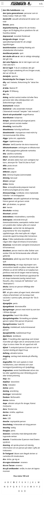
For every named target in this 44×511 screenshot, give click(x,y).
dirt (4, 207)
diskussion (7, 228)
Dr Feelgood (8, 453)
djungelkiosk (8, 306)
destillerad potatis (11, 53)
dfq (4, 82)
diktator (6, 144)
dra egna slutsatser (11, 462)
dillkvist (6, 172)
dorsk (5, 415)
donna (5, 400)
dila (4, 153)
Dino (5, 187)
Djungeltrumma (10, 324)
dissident (7, 250)
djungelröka (8, 315)
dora (5, 409)
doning (6, 391)
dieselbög (7, 126)
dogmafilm (7, 362)
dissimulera (8, 259)
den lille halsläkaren (11, 10)
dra (4, 459)
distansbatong (9, 264)
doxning (6, 445)
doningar (7, 394)
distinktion (7, 275)
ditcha (5, 286)
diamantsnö (8, 105)
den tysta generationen (13, 13)
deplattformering (10, 28)
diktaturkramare (10, 147)
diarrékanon (8, 117)
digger (6, 141)
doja (5, 378)
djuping (6, 327)
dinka (5, 184)
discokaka (7, 210)
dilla (5, 165)
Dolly (5, 385)
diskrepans (7, 220)
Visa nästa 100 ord (21, 476)
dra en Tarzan (9, 465)
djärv (5, 339)
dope (5, 403)
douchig (6, 427)
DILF (5, 160)
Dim (4, 175)
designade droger (10, 39)
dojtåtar (6, 382)
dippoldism (7, 198)
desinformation (9, 47)
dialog (5, 97)
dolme (5, 388)
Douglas (6, 430)
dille (5, 168)
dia (4, 94)
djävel (5, 347)
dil (4, 150)
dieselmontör (9, 132)
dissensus (7, 245)
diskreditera (8, 216)
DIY (4, 292)
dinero (6, 181)
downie (6, 439)
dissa (5, 239)
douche (6, 421)
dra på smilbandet (11, 468)
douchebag (8, 424)
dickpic (6, 120)
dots (5, 418)
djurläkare (7, 336)
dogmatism (8, 370)
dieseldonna (8, 129)
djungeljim (7, 303)
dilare (5, 157)
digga (5, 138)
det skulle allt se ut (11, 56)
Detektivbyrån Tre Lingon (14, 79)
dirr (4, 204)
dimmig (6, 178)
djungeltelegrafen (11, 318)
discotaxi (7, 213)
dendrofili (7, 19)
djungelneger (9, 309)
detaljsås (7, 76)
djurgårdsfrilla (9, 333)
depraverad (8, 36)
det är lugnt (8, 68)
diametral (7, 109)
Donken (6, 397)
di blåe (6, 88)
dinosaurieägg (9, 193)
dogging (6, 356)
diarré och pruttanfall (12, 114)
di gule (6, 91)
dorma (6, 412)
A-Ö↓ (41, 4)
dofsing (6, 353)
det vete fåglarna (10, 62)
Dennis (6, 24)
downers (6, 434)
